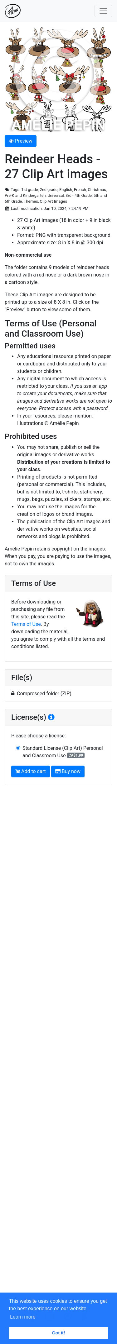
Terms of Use (26, 624)
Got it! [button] (58, 1332)
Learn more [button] (23, 1317)
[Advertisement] (58, 1043)
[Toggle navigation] (103, 11)
